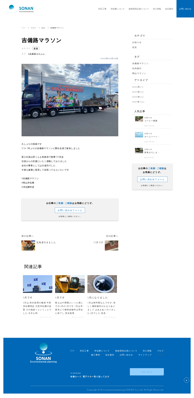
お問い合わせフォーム (70, 210)
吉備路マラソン (140, 63)
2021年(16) (138, 101)
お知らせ (137, 42)
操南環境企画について (139, 8)
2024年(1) (137, 86)
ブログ (34, 27)
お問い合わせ (147, 373)
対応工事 (102, 8)
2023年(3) (138, 91)
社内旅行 (137, 68)
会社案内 (169, 8)
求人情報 (157, 8)
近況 (44, 27)
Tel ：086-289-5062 (85, 373)
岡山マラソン (139, 73)
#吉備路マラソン (36, 53)
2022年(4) (138, 96)
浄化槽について (117, 8)
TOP (24, 27)
